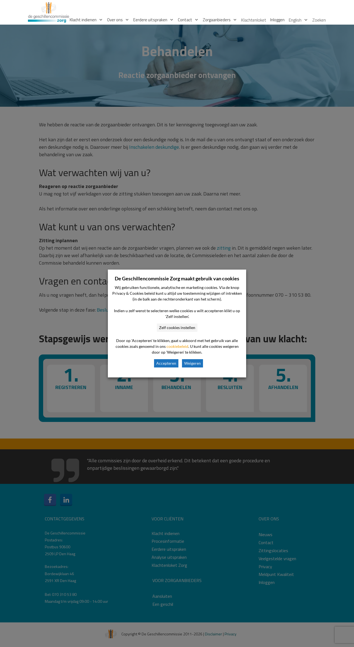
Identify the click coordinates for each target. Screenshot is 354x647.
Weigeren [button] (192, 363)
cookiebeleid (177, 346)
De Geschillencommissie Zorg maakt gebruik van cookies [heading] (177, 278)
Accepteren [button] (166, 363)
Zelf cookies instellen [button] (177, 327)
